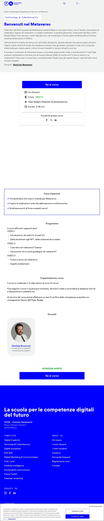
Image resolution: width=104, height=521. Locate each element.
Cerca (64, 3)
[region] (52, 512)
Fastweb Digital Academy (40, 398)
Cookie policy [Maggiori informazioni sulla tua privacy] (12, 519)
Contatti (56, 465)
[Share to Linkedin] (56, 120)
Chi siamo (57, 440)
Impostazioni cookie (77, 511)
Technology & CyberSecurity (20, 12)
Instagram (5, 493)
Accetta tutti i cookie (77, 516)
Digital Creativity (12, 440)
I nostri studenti (59, 448)
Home (6, 12)
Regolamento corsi (61, 461)
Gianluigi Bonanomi (22, 64)
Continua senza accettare (95, 506)
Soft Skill (8, 453)
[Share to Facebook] (47, 120)
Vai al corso (52, 84)
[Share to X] (51, 120)
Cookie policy (9, 503)
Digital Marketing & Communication (21, 457)
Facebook (10, 493)
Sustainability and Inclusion (17, 470)
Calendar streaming (13, 478)
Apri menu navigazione (91, 3)
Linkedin (14, 493)
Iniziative (56, 453)
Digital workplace (12, 448)
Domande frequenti (61, 457)
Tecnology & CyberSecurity (17, 444)
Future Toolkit (10, 474)
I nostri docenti (59, 444)
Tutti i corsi (9, 461)
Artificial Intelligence (14, 465)
